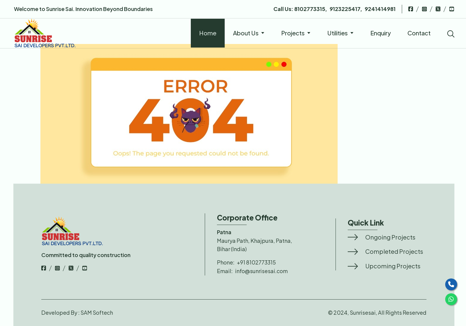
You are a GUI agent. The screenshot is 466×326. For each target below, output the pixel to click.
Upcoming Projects (393, 266)
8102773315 (309, 8)
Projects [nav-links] (296, 33)
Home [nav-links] (207, 33)
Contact (419, 33)
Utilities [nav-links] (340, 33)
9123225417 (345, 8)
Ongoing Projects (390, 237)
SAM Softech (97, 312)
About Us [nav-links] (249, 33)
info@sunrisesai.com (261, 270)
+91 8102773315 (256, 262)
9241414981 (380, 8)
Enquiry (380, 33)
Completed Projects (394, 251)
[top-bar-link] (410, 8)
